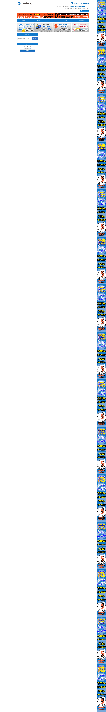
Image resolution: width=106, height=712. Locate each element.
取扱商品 (39, 20)
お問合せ (67, 20)
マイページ (75, 11)
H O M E (24, 20)
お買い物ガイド (68, 11)
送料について (82, 20)
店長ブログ (53, 20)
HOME (56, 11)
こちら (30, 48)
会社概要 (61, 11)
